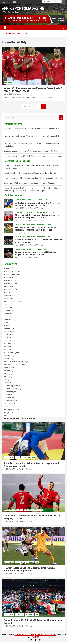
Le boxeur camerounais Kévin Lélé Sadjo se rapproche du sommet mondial (33, 156)
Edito (6, 304)
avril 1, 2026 (19, 221)
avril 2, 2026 (19, 208)
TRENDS (7, 404)
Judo (29, 200)
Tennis (6, 395)
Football (8, 82)
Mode (6, 349)
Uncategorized (9, 410)
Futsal (6, 322)
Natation (7, 355)
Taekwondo (8, 392)
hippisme (7, 334)
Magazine (7, 343)
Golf (5, 325)
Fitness (6, 316)
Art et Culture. (9, 277)
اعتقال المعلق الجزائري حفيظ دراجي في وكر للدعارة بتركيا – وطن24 (30, 188)
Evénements (8, 313)
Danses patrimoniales (12, 301)
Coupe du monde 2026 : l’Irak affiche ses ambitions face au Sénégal (30, 151)
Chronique (8, 295)
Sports (6, 383)
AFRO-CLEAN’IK (10, 271)
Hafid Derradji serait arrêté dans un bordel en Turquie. (35, 173)
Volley (6, 416)
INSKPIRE (35, 637)
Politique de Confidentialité (45, 635)
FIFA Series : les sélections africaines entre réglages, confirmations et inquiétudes (35, 228)
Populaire (37, 200)
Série (6, 380)
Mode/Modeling (10, 352)
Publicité (7, 371)
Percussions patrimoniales (14, 365)
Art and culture (9, 274)
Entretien (7, 310)
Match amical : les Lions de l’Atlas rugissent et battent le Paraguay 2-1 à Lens (37, 216)
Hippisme (7, 331)
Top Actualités (42, 212)
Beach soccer (9, 289)
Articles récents (13, 195)
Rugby (6, 374)
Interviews (8, 337)
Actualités (20, 200)
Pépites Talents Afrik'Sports (15, 361)
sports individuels (10, 389)
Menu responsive (62, 2)
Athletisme (8, 280)
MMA (6, 346)
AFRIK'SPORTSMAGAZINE (23, 8)
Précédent (27, 107)
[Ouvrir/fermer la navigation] (5, 27)
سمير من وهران (10, 178)
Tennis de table (10, 398)
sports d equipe (10, 386)
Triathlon (7, 407)
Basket (6, 286)
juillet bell (18, 94)
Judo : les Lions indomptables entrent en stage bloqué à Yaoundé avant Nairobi (37, 204)
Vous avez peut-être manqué (19, 418)
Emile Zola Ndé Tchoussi (35, 208)
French (46, 1)
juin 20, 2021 (8, 94)
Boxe (29, 249)
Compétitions (9, 298)
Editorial (7, 307)
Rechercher (61, 117)
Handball (7, 328)
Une (45, 200)
